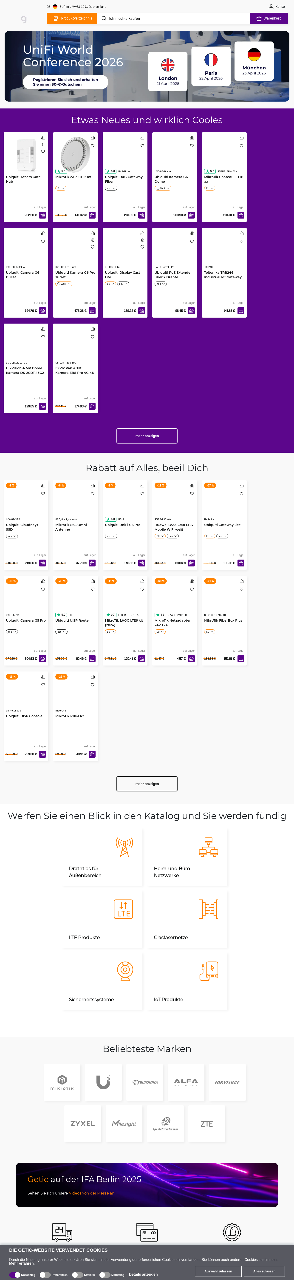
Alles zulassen (264, 1271)
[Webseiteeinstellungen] (77, 7)
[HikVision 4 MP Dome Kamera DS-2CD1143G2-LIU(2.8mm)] (26, 348)
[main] (25, 17)
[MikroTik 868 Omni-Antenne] (75, 505)
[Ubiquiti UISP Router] (75, 600)
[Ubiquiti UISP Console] (26, 696)
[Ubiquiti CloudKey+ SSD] (26, 505)
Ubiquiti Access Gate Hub (23, 179)
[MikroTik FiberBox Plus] (224, 600)
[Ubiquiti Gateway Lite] (224, 505)
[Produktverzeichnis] (72, 18)
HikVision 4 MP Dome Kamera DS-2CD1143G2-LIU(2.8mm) (25, 372)
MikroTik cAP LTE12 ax (73, 177)
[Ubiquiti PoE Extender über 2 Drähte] (175, 252)
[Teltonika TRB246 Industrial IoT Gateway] (224, 252)
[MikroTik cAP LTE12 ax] (75, 155)
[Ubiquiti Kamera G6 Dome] (175, 157)
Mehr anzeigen (146, 436)
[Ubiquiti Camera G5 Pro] (26, 600)
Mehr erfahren (21, 1263)
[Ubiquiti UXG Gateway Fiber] (125, 157)
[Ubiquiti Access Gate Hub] (26, 155)
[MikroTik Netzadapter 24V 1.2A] (175, 600)
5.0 (61, 171)
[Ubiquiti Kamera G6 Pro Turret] (75, 252)
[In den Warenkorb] (42, 215)
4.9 (160, 615)
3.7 (110, 615)
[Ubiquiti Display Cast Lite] (125, 252)
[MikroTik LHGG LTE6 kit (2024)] (125, 600)
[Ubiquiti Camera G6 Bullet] (26, 252)
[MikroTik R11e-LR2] (75, 696)
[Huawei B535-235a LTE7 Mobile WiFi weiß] (175, 505)
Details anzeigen (143, 1274)
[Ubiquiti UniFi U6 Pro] (125, 505)
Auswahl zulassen (218, 1271)
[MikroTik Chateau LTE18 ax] (224, 157)
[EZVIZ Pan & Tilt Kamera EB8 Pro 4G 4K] (75, 348)
